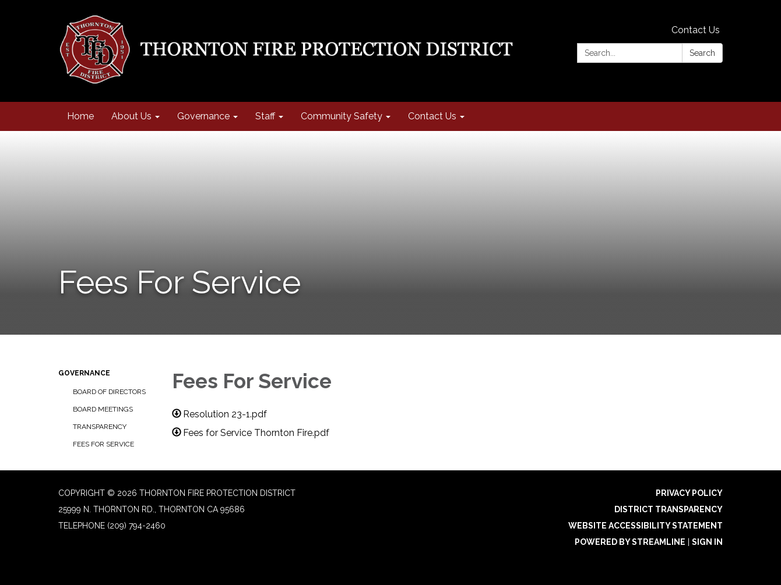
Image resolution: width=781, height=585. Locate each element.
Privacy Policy (689, 493)
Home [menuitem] (80, 116)
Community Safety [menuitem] (341, 116)
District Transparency (668, 509)
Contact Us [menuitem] (432, 116)
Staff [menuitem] (265, 116)
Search (702, 53)
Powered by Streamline (630, 542)
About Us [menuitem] (131, 116)
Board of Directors (109, 392)
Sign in (707, 542)
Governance (84, 373)
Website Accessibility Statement (645, 525)
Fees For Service (103, 444)
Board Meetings (103, 409)
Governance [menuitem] (203, 116)
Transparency (99, 427)
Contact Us (695, 30)
